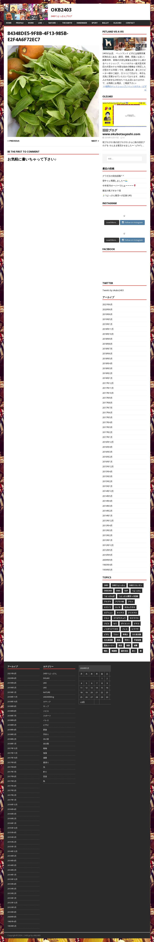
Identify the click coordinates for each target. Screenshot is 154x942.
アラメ (130, 601)
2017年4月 (107, 422)
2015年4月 (107, 471)
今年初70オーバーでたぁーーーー (119, 185)
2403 (106, 585)
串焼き (125, 634)
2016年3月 (107, 451)
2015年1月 (107, 486)
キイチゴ (120, 612)
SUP (126, 590)
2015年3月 (107, 476)
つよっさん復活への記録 (128, 596)
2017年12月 (108, 383)
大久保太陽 (136, 634)
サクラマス (134, 618)
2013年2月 (107, 535)
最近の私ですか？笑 (111, 190)
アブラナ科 (119, 601)
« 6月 (82, 702)
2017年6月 (107, 412)
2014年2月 (107, 510)
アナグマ (107, 601)
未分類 (46, 743)
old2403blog (48, 697)
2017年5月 (107, 417)
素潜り (46, 762)
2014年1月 (107, 515)
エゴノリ (107, 607)
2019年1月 (107, 324)
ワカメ (116, 634)
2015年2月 (107, 481)
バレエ (124, 629)
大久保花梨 (108, 640)
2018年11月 (108, 329)
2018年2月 (107, 373)
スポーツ (47, 715)
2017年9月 (107, 397)
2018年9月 (107, 338)
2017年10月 (108, 393)
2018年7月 (107, 348)
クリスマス (132, 612)
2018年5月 (107, 358)
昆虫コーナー (109, 645)
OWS (118, 590)
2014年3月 (107, 505)
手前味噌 (137, 640)
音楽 (45, 776)
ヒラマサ (135, 629)
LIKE (40, 23)
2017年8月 (107, 402)
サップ (46, 706)
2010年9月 (107, 554)
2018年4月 (107, 363)
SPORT (95, 23)
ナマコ (136, 623)
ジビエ (106, 623)
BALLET (105, 23)
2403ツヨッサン (135, 585)
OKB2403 (108, 590)
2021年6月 (107, 304)
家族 (45, 729)
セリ (115, 623)
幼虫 (118, 640)
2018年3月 (107, 368)
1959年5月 (107, 569)
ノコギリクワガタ (111, 629)
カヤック (47, 701)
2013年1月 (107, 540)
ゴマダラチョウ (119, 618)
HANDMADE (82, 23)
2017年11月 (108, 388)
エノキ (117, 607)
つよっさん (136, 590)
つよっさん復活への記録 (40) (117, 195)
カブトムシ (108, 612)
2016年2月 (107, 456)
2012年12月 (108, 545)
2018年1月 (107, 378)
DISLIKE (46, 678)
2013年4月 (107, 525)
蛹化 (105, 651)
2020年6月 (107, 309)
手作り (127, 640)
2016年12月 (108, 441)
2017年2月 (107, 432)
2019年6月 (107, 314)
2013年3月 (107, 530)
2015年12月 (108, 466)
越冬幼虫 (124, 651)
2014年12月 (108, 491)
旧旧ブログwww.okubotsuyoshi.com (121, 132)
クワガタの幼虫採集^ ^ (113, 175)
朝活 (120, 645)
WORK (31, 23)
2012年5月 (107, 550)
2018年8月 (107, 343)
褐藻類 (114, 651)
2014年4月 (107, 500)
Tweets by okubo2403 (113, 290)
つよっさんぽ (109, 596)
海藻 (128, 645)
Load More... (111, 222)
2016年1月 (107, 461)
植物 (45, 748)
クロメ (106, 618)
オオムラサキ (129, 607)
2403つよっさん (118, 585)
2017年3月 (107, 427)
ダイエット (125, 623)
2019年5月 (107, 319)
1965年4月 (107, 564)
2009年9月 (107, 559)
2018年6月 (107, 353)
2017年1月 (107, 437)
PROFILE (19, 23)
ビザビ (106, 634)
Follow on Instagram (132, 222)
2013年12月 (108, 520)
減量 (135, 645)
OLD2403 (117, 23)
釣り (134, 651)
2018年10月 (108, 334)
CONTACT (130, 23)
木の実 (46, 739)
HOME (8, 23)
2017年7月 (107, 407)
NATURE (52, 23)
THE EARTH (67, 23)
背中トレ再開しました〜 (114, 180)
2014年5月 (107, 496)
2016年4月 (107, 446)
